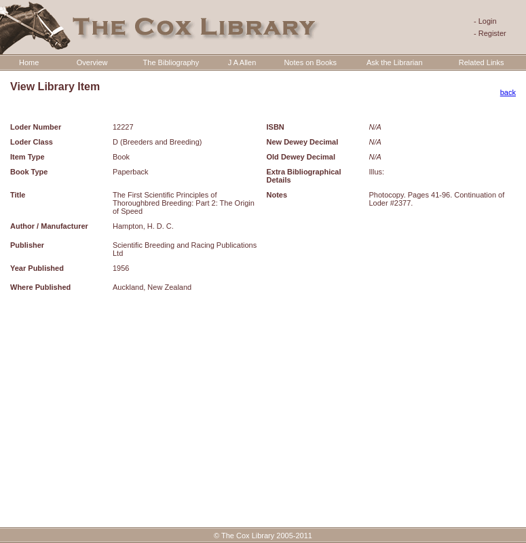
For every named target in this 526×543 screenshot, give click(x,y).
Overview (92, 62)
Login (487, 21)
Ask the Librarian (395, 62)
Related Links (481, 62)
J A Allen (242, 62)
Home (29, 62)
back (508, 92)
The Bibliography (171, 62)
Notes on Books (310, 62)
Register (492, 33)
